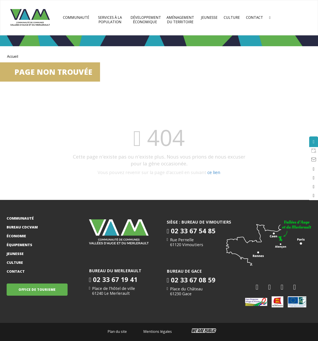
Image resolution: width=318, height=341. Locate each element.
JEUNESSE (209, 17)
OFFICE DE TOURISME (37, 289)
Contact (254, 17)
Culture (232, 17)
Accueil (12, 56)
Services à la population (110, 19)
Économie (16, 236)
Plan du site (117, 331)
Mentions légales (157, 331)
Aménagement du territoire (180, 19)
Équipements (19, 244)
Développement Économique (146, 19)
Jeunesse (15, 253)
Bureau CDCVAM (22, 227)
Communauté (76, 17)
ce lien (213, 172)
